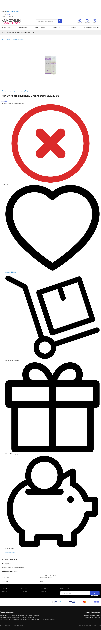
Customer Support (5, 588)
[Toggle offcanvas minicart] (95, 21)
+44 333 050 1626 (12, 11)
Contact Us (43, 591)
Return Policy (4, 591)
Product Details (10, 553)
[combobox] (49, 21)
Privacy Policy (24, 591)
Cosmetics (23, 28)
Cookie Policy (24, 588)
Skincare (56, 28)
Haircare (72, 28)
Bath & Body (40, 28)
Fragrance (5, 28)
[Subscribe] (95, 593)
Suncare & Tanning (92, 28)
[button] (11, 16)
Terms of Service (44, 588)
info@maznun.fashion (94, 615)
